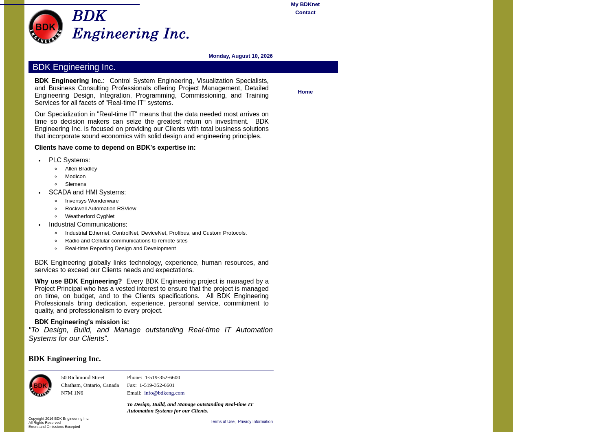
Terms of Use (223, 421)
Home (305, 92)
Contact (305, 12)
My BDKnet (305, 4)
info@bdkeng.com (164, 393)
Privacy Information (255, 421)
